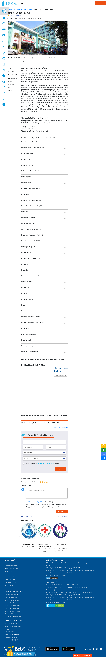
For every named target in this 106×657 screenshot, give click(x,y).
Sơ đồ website (9, 585)
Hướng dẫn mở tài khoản (12, 634)
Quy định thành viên (10, 582)
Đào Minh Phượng (61, 428)
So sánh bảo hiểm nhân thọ (12, 600)
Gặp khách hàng (9, 631)
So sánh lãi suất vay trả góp (12, 605)
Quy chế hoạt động (10, 577)
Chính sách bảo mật (10, 579)
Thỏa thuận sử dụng (10, 574)
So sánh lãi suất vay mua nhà (13, 608)
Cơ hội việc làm (9, 588)
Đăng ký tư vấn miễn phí (11, 594)
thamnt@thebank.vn (86, 592)
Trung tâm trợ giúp (10, 571)
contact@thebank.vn (55, 590)
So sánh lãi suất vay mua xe (12, 611)
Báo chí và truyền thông (11, 568)
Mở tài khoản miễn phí (11, 623)
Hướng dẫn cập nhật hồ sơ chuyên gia (15, 640)
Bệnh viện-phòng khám (25, 9)
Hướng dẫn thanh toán (11, 637)
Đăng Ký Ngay (60, 469)
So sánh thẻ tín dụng (11, 614)
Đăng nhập (31, 502)
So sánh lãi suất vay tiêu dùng (13, 603)
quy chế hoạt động (51, 463)
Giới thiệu (7, 563)
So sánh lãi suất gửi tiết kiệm (13, 616)
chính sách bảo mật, (42, 463)
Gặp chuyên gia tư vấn (11, 597)
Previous (20, 539)
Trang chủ (11, 9)
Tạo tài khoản (41, 502)
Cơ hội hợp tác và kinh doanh (13, 626)
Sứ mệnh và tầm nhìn (11, 566)
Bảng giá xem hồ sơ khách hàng (14, 629)
